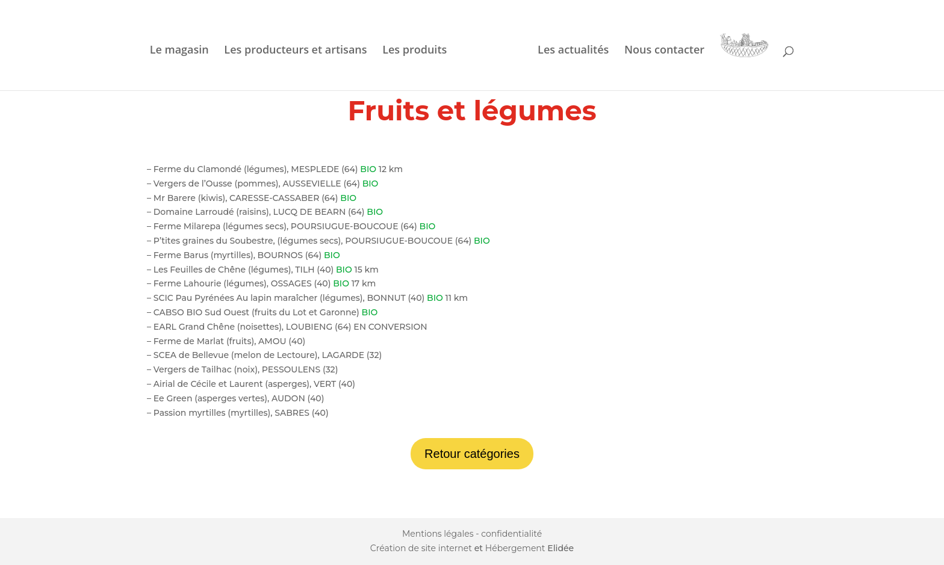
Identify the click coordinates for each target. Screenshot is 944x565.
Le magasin (179, 51)
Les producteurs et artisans (295, 51)
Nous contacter (664, 51)
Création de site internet (421, 548)
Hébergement (515, 548)
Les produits (414, 51)
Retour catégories (472, 453)
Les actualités (573, 51)
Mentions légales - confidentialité (472, 533)
